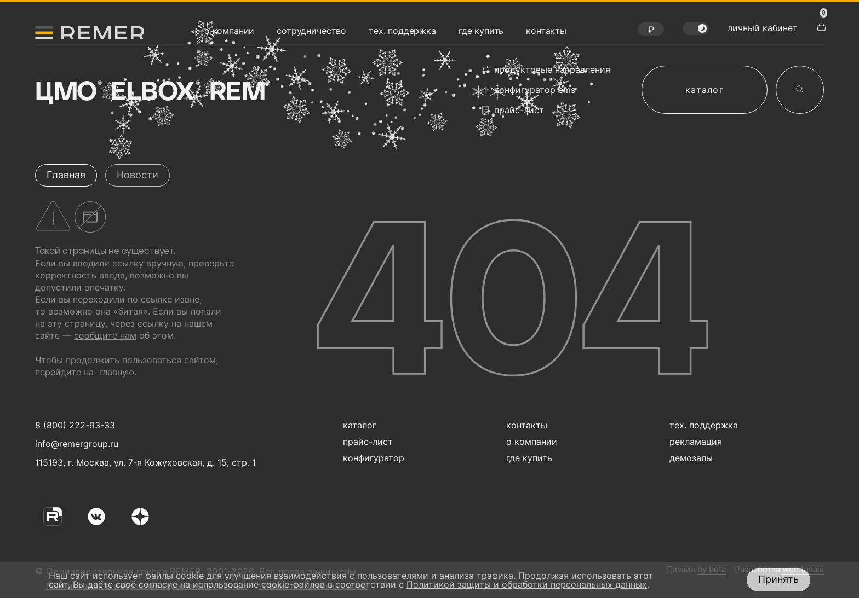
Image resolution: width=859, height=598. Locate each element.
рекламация (695, 441)
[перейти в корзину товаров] (820, 25)
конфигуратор (373, 457)
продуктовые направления (546, 69)
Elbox (154, 92)
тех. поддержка (402, 30)
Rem (238, 92)
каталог (704, 89)
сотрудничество (311, 30)
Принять (778, 579)
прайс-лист (513, 110)
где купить (481, 30)
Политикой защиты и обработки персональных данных (526, 584)
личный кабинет (763, 27)
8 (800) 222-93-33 (75, 425)
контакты (546, 30)
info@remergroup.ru (75, 443)
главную (116, 372)
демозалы (691, 457)
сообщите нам (105, 335)
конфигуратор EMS (528, 89)
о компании (229, 30)
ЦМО (67, 92)
